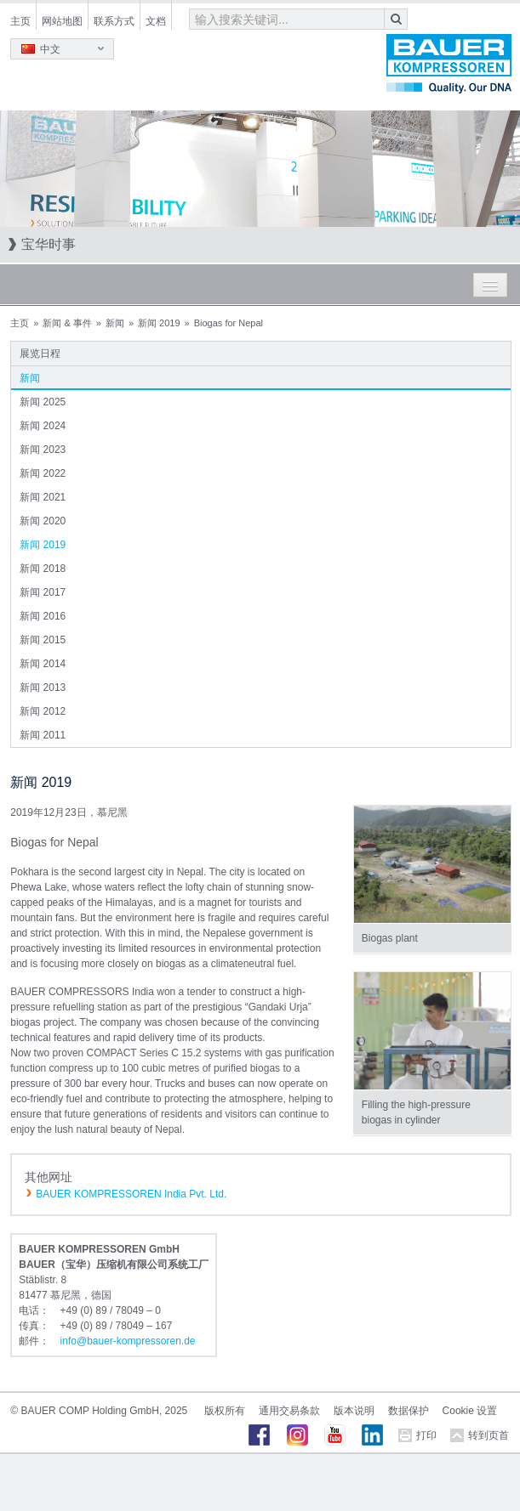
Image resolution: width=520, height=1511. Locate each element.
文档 (156, 21)
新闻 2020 (43, 521)
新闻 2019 (159, 323)
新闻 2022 (43, 473)
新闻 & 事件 (67, 323)
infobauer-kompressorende (128, 1341)
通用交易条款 (289, 1411)
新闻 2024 (43, 426)
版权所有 (224, 1411)
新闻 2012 (43, 711)
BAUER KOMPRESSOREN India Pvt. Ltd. (131, 1194)
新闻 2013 (43, 687)
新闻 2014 (43, 664)
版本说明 (354, 1411)
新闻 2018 (43, 568)
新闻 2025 (43, 402)
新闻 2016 (43, 616)
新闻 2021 (43, 497)
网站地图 (62, 21)
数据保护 (408, 1411)
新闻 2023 (43, 450)
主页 (20, 21)
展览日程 (40, 353)
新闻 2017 (43, 592)
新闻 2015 (43, 640)
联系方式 (114, 21)
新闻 (115, 323)
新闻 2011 (43, 735)
